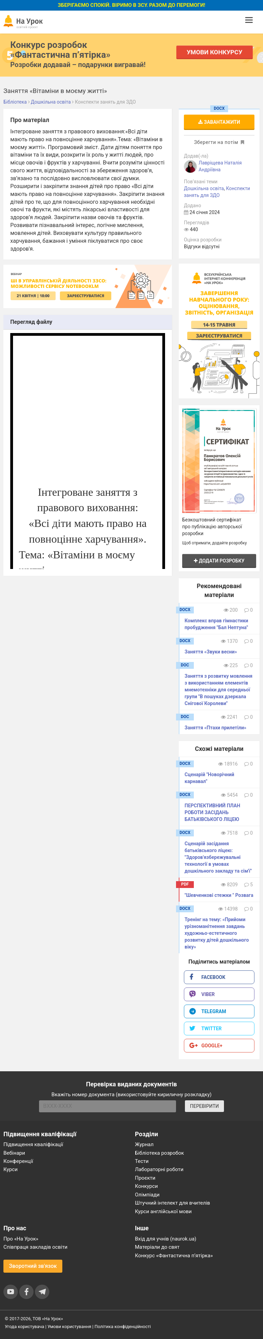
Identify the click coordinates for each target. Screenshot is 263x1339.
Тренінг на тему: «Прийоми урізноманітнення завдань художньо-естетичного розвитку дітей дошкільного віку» (217, 933)
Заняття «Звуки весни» (211, 651)
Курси (10, 1169)
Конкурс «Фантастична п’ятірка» (174, 1255)
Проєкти (145, 1178)
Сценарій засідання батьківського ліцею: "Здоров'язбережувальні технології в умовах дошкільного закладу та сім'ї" (218, 857)
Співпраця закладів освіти (35, 1247)
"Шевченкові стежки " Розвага (219, 895)
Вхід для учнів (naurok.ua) (165, 1239)
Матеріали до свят (157, 1247)
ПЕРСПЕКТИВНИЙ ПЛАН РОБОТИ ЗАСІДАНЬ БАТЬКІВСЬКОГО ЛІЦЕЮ (212, 812)
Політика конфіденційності (123, 1326)
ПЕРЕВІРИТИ (204, 1106)
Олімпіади (147, 1195)
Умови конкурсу (214, 52)
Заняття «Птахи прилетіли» (215, 727)
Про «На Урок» (20, 1239)
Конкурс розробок (60, 49)
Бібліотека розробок (159, 1153)
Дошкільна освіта (204, 188)
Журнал (144, 1144)
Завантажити (219, 122)
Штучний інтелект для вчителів (172, 1203)
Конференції (18, 1161)
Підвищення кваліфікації (33, 1144)
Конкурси (146, 1186)
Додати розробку (219, 561)
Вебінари (14, 1153)
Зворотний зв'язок (33, 1266)
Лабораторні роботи (159, 1169)
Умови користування (69, 1326)
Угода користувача (24, 1326)
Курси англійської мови (163, 1211)
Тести (142, 1161)
